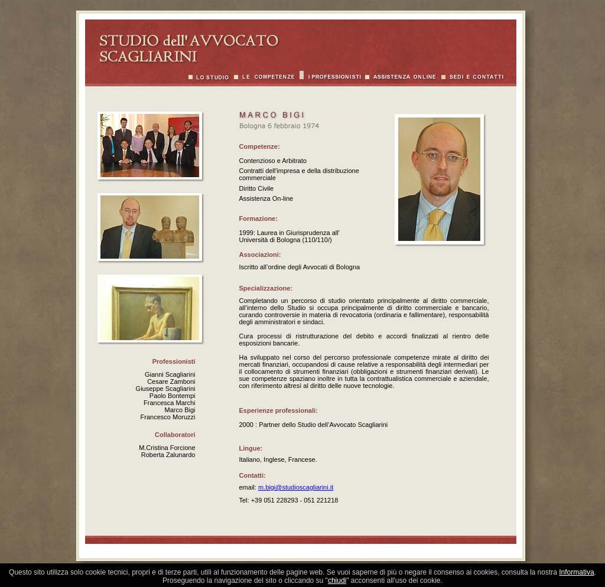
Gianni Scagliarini (170, 374)
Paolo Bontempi (172, 395)
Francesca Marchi (169, 402)
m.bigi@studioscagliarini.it (295, 487)
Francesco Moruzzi (168, 416)
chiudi (337, 580)
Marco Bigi (180, 409)
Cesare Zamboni (171, 381)
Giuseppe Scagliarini (166, 388)
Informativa (576, 572)
